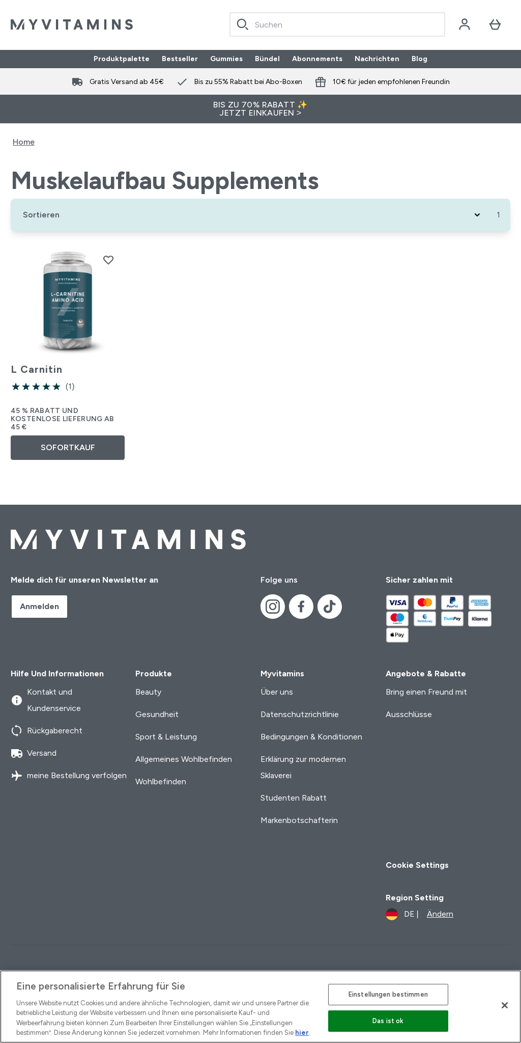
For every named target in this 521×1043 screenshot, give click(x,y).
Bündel (267, 59)
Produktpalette (122, 59)
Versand (33, 753)
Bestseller (180, 59)
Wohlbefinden (160, 781)
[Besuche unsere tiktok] (329, 606)
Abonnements (317, 59)
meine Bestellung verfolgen (69, 776)
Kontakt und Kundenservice (46, 700)
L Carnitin (37, 369)
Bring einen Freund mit (426, 692)
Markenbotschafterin (299, 820)
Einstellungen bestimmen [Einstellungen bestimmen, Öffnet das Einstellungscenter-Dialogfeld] (388, 994)
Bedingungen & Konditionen (311, 737)
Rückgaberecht (46, 731)
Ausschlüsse (409, 714)
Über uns (276, 692)
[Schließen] (505, 1005)
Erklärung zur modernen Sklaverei (303, 767)
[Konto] (464, 24)
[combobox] (337, 24)
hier (302, 1032)
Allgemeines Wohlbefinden (183, 759)
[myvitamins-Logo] (72, 24)
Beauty (148, 692)
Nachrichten (377, 59)
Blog (419, 59)
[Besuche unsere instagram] (272, 606)
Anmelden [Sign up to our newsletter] (39, 606)
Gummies (226, 59)
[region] (260, 1006)
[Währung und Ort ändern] (419, 914)
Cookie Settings (417, 865)
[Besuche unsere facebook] (301, 606)
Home (24, 142)
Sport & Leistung (166, 737)
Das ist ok (387, 1021)
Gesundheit (157, 714)
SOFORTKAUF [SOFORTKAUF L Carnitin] (68, 447)
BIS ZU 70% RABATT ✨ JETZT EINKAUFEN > (260, 109)
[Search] (243, 24)
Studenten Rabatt (293, 798)
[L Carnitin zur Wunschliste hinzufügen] (108, 260)
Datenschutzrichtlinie (299, 714)
